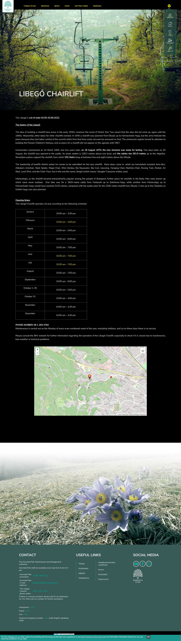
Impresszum (103, 579)
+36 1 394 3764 (40, 591)
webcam (170, 16)
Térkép (81, 563)
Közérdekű (102, 574)
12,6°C (170, 24)
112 (46, 618)
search (170, 49)
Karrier (101, 569)
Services (45, 6)
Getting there (81, 6)
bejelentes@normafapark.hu (45, 583)
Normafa (97, 6)
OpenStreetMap (134, 414)
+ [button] (37, 349)
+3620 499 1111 (40, 575)
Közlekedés (83, 568)
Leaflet (119, 414)
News (56, 6)
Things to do (30, 6)
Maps (67, 6)
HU (169, 8)
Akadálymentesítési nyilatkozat (106, 563)
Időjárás (82, 573)
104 (32, 607)
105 (26, 614)
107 (28, 611)
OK (148, 637)
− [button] (37, 353)
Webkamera (84, 578)
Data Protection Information (92, 637)
